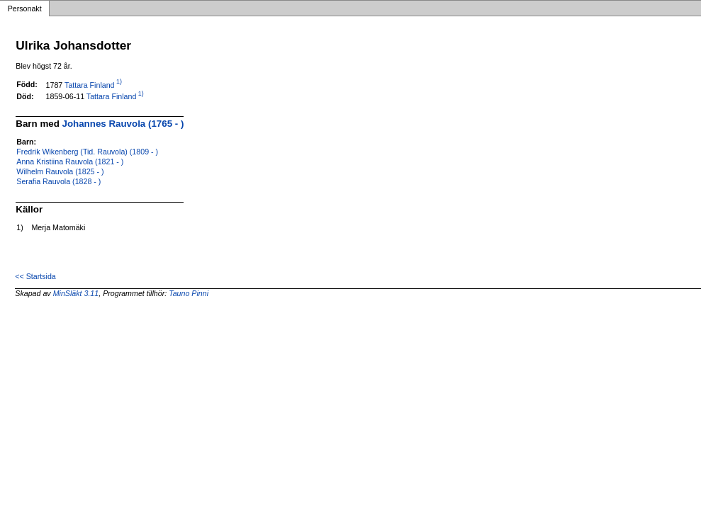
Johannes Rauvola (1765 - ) (123, 123)
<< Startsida (35, 276)
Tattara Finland (90, 84)
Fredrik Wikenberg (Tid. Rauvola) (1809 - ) (87, 151)
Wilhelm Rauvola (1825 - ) (59, 171)
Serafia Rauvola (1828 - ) (58, 181)
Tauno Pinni (188, 293)
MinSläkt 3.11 (76, 293)
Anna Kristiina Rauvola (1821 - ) (69, 161)
